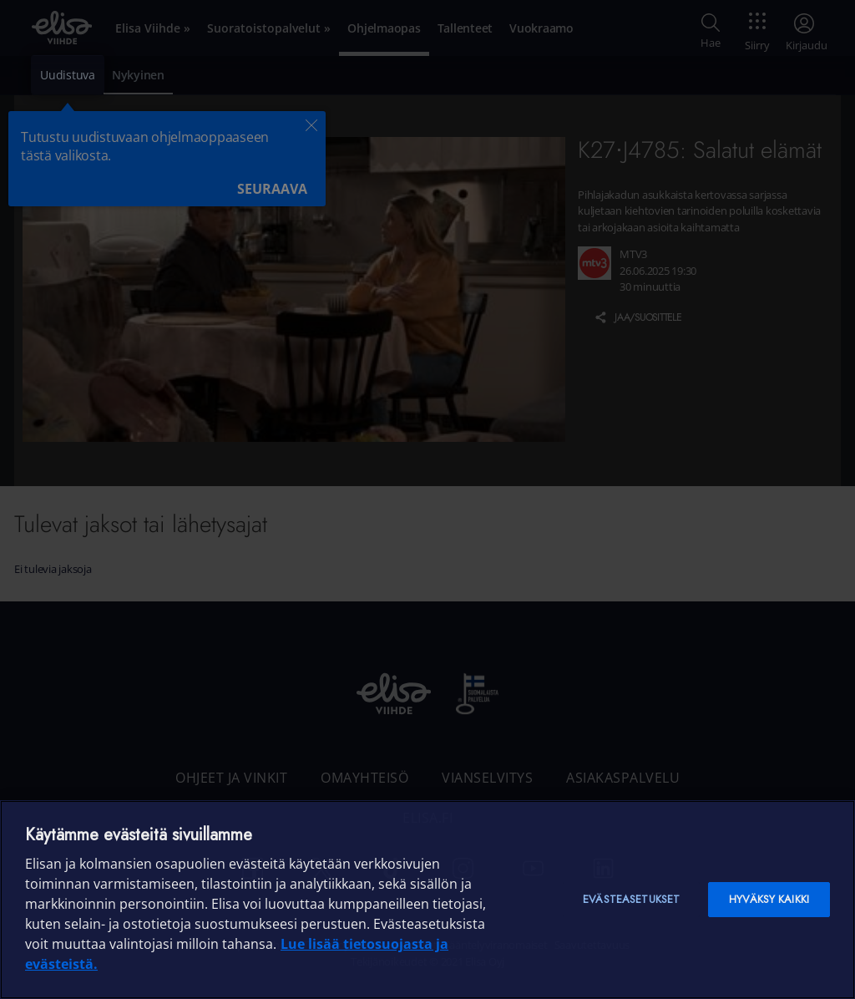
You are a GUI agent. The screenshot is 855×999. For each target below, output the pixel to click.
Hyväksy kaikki (769, 899)
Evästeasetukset (631, 899)
